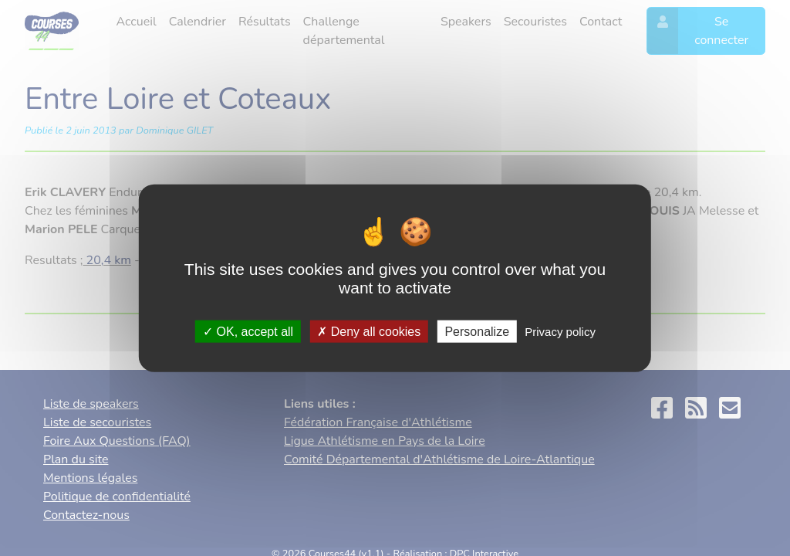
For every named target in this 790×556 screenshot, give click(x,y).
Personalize (476, 330)
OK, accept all (248, 330)
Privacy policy (560, 330)
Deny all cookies (368, 330)
